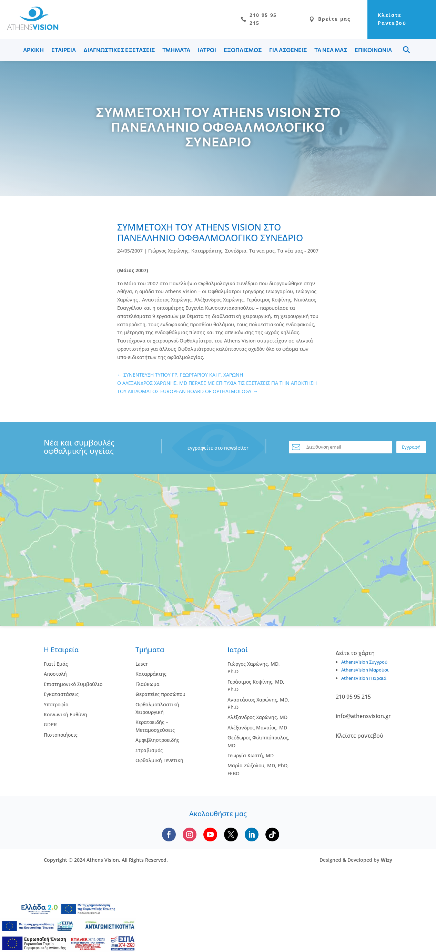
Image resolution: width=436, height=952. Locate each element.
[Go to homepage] (29, 28)
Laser (141, 665)
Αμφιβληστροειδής (157, 741)
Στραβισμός (149, 751)
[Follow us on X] (231, 836)
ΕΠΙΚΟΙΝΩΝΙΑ (373, 51)
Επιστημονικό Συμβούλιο (73, 686)
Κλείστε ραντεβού (359, 737)
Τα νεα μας (262, 252)
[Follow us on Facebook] (169, 836)
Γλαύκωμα (147, 686)
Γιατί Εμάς (56, 665)
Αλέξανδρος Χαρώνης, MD (257, 719)
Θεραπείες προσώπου (160, 696)
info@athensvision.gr (363, 717)
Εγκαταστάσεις (61, 696)
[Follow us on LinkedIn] (251, 836)
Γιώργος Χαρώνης (168, 252)
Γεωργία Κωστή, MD (250, 757)
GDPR (50, 726)
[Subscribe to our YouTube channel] (210, 836)
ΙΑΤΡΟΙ (207, 51)
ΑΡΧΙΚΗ (33, 51)
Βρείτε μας (311, 20)
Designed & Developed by (356, 861)
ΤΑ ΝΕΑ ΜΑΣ (330, 51)
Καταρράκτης (206, 252)
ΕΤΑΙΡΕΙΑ (63, 51)
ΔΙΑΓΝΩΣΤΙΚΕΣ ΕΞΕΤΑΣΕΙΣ (119, 51)
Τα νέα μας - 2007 (297, 252)
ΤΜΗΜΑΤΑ (176, 51)
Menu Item (406, 51)
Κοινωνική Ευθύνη (65, 716)
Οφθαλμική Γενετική (159, 762)
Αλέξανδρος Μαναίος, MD (257, 729)
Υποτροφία (56, 706)
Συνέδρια (235, 252)
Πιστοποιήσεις (61, 736)
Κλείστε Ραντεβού (383, 20)
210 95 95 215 (235, 20)
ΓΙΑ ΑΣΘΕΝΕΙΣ (288, 51)
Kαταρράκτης (150, 675)
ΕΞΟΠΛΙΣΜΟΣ (243, 51)
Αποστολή (55, 675)
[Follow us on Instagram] (189, 836)
